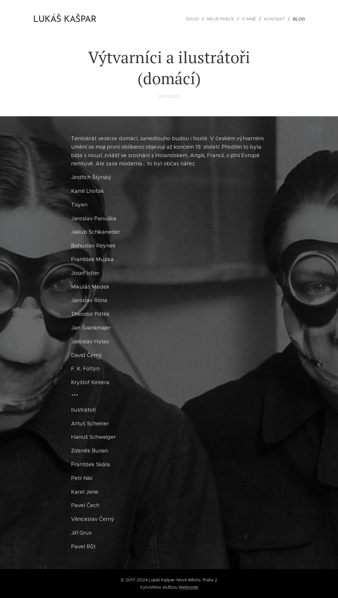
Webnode (188, 587)
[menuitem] (198, 19)
